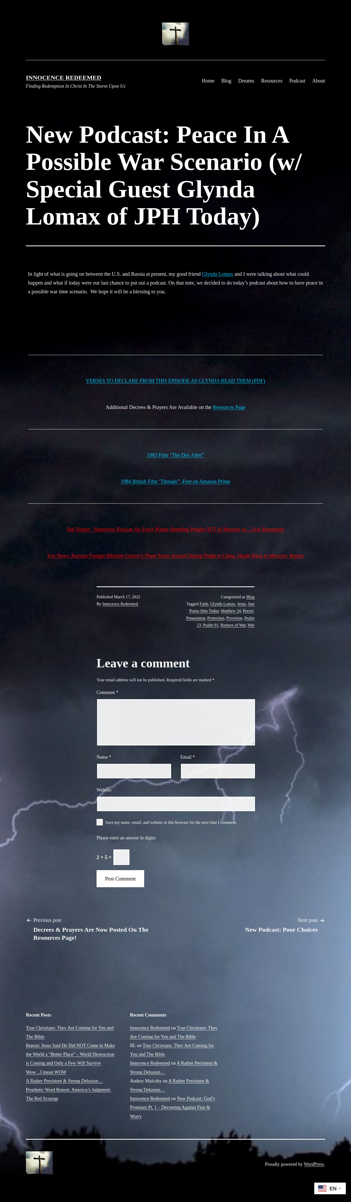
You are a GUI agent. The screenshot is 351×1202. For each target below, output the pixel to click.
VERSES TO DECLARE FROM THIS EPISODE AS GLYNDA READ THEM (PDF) (175, 381)
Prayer (248, 611)
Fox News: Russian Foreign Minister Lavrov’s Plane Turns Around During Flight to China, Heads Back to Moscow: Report (175, 555)
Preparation (195, 618)
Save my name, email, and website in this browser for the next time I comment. (171, 822)
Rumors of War (233, 625)
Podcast (297, 81)
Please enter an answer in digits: (126, 837)
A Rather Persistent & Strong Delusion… (64, 1081)
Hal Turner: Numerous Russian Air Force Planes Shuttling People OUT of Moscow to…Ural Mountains (175, 529)
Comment (108, 692)
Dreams (246, 81)
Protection (215, 618)
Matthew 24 (231, 611)
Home (208, 81)
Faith (204, 604)
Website (104, 790)
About (318, 81)
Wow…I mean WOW (46, 1072)
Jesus (241, 604)
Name (104, 757)
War (251, 625)
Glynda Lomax (217, 274)
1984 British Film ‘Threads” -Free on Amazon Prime (175, 481)
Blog (226, 81)
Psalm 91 (210, 625)
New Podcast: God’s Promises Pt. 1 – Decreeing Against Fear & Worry (172, 1107)
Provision (234, 618)
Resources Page (229, 407)
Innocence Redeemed (63, 77)
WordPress (314, 1164)
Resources (271, 81)
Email (187, 757)
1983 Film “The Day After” (175, 455)
